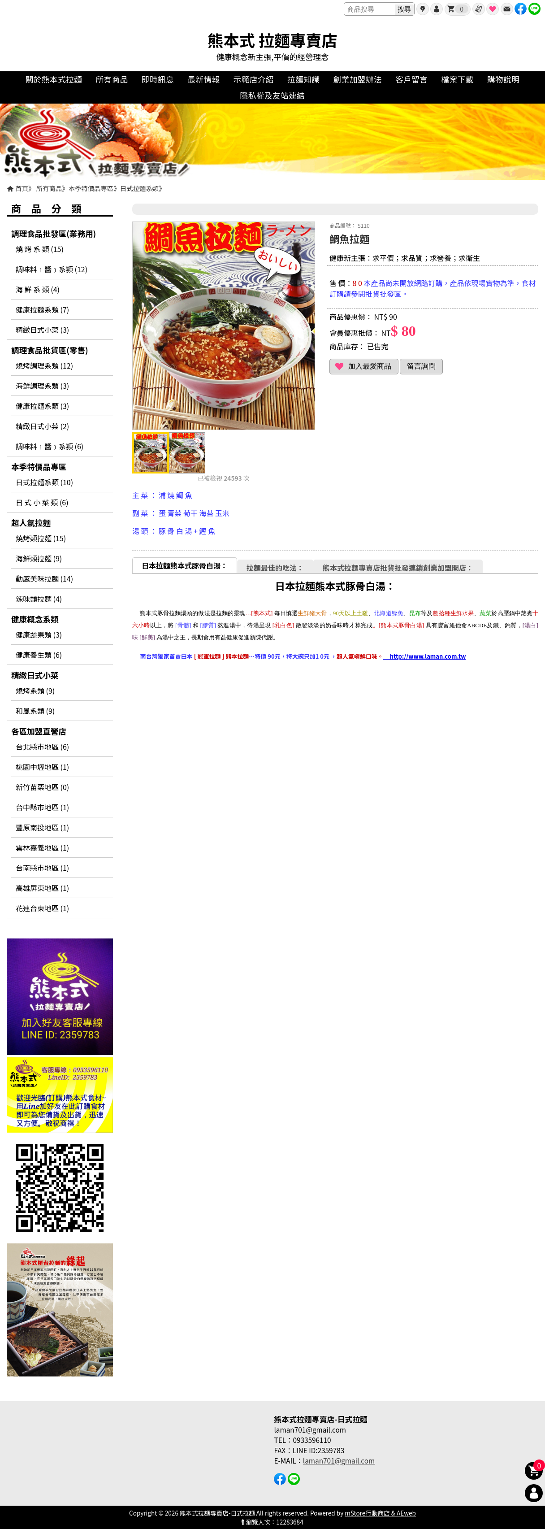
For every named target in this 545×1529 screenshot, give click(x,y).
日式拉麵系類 (139, 188)
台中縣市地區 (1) (42, 807)
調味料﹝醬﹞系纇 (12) (51, 269)
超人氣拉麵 (31, 522)
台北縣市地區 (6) (42, 746)
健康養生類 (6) (39, 654)
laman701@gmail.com (339, 1460)
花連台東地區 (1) (42, 908)
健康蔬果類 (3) (39, 634)
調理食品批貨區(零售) (49, 350)
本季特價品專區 (91, 188)
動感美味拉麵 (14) (44, 578)
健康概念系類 (35, 619)
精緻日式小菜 (35, 675)
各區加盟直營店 (38, 731)
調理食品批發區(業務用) (53, 233)
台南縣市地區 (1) (42, 867)
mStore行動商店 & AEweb (380, 1512)
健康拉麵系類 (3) (42, 405)
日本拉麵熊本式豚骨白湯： (185, 565)
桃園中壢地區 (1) (42, 766)
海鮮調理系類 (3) (42, 385)
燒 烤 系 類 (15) (40, 248)
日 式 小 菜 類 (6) (42, 502)
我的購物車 (461, 8)
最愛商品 (492, 9)
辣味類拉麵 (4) (39, 598)
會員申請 (422, 9)
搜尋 (404, 9)
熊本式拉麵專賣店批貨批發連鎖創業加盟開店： (398, 567)
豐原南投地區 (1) (42, 827)
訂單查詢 (478, 9)
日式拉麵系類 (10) (44, 482)
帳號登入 (436, 9)
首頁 (21, 188)
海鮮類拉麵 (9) (39, 558)
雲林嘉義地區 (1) (42, 847)
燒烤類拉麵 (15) (41, 538)
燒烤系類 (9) (35, 690)
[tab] (184, 565)
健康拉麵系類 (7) (42, 309)
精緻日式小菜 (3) (42, 329)
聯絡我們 (507, 9)
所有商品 (49, 188)
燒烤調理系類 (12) (44, 365)
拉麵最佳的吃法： (275, 567)
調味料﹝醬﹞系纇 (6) (49, 446)
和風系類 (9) (35, 710)
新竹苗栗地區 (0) (42, 787)
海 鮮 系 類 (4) (38, 289)
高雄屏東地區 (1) (42, 887)
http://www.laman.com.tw (424, 656)
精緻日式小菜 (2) (42, 426)
